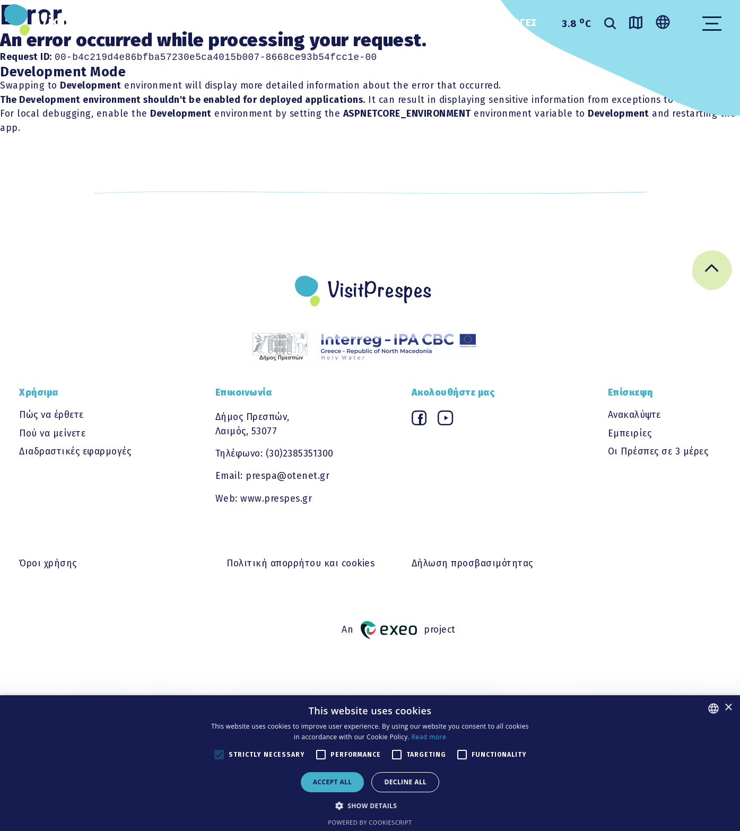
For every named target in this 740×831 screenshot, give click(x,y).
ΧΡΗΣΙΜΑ (356, 23)
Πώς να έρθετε (51, 416)
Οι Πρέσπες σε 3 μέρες (658, 452)
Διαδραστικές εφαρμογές (75, 452)
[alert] (370, 763)
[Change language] (663, 23)
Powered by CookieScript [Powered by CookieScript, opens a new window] (370, 822)
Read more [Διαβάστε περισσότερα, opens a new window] (428, 736)
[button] (370, 805)
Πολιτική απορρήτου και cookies (301, 564)
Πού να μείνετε (52, 434)
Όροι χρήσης (48, 564)
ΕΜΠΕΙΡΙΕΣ (281, 23)
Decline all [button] (405, 781)
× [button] (728, 708)
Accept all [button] (332, 781)
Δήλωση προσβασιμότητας (472, 564)
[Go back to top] (712, 273)
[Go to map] (635, 24)
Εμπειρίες (630, 434)
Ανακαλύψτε (634, 416)
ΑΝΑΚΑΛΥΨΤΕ (196, 23)
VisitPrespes (88, 22)
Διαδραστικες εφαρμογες (471, 23)
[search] (610, 24)
